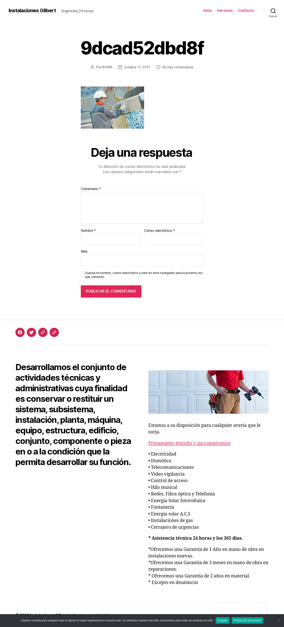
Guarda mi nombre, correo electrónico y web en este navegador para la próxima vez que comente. (144, 275)
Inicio (207, 10)
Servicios (225, 10)
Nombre (88, 231)
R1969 (107, 67)
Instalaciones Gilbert (32, 10)
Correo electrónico (159, 231)
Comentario (91, 189)
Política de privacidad (247, 620)
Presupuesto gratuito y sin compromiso (189, 443)
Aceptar (223, 620)
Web (84, 251)
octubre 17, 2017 (137, 67)
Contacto (246, 10)
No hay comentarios (177, 67)
